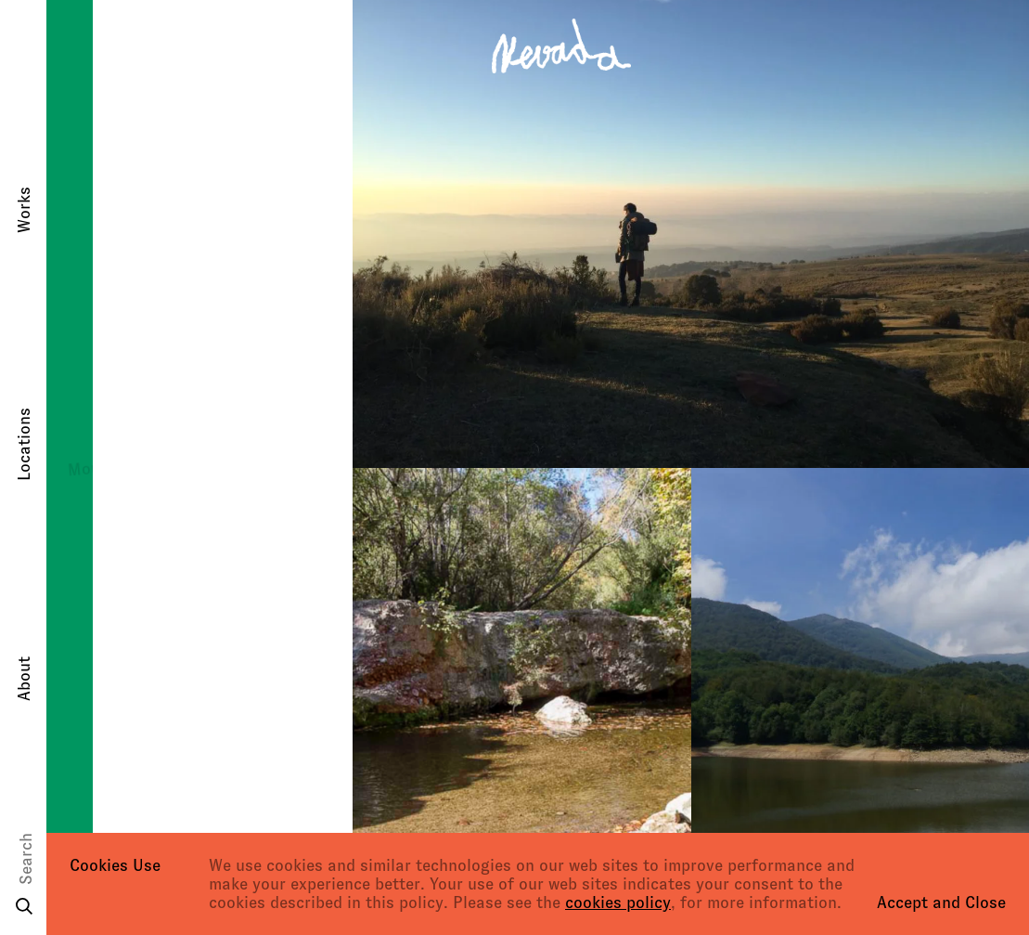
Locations (24, 444)
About (24, 678)
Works (24, 210)
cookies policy (618, 902)
